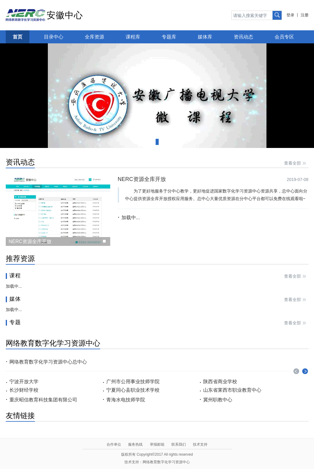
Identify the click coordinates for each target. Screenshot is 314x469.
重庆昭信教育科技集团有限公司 (43, 399)
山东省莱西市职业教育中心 (232, 390)
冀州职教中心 (217, 399)
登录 (290, 15)
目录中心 (53, 36)
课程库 (133, 36)
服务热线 (135, 444)
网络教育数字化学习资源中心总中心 (48, 361)
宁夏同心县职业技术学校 (133, 390)
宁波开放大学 (23, 381)
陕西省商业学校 (220, 381)
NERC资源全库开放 (142, 179)
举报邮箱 (157, 444)
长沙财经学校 (23, 390)
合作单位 (114, 444)
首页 (17, 36)
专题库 (169, 36)
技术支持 (200, 444)
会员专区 (284, 36)
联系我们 (178, 444)
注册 (305, 15)
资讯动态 (243, 36)
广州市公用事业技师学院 (133, 381)
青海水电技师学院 (125, 399)
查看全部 (295, 163)
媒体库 (205, 36)
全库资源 (94, 36)
